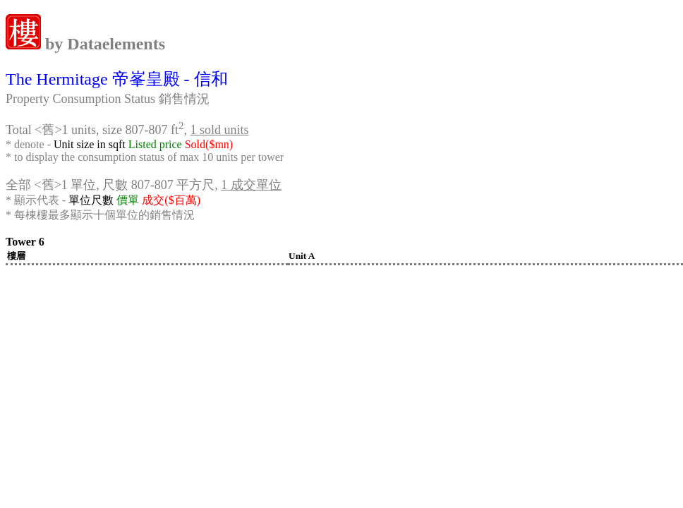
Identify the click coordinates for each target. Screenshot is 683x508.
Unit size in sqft (90, 144)
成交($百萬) (171, 200)
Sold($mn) (209, 144)
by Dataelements (103, 44)
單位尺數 (91, 200)
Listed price (155, 144)
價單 (127, 200)
